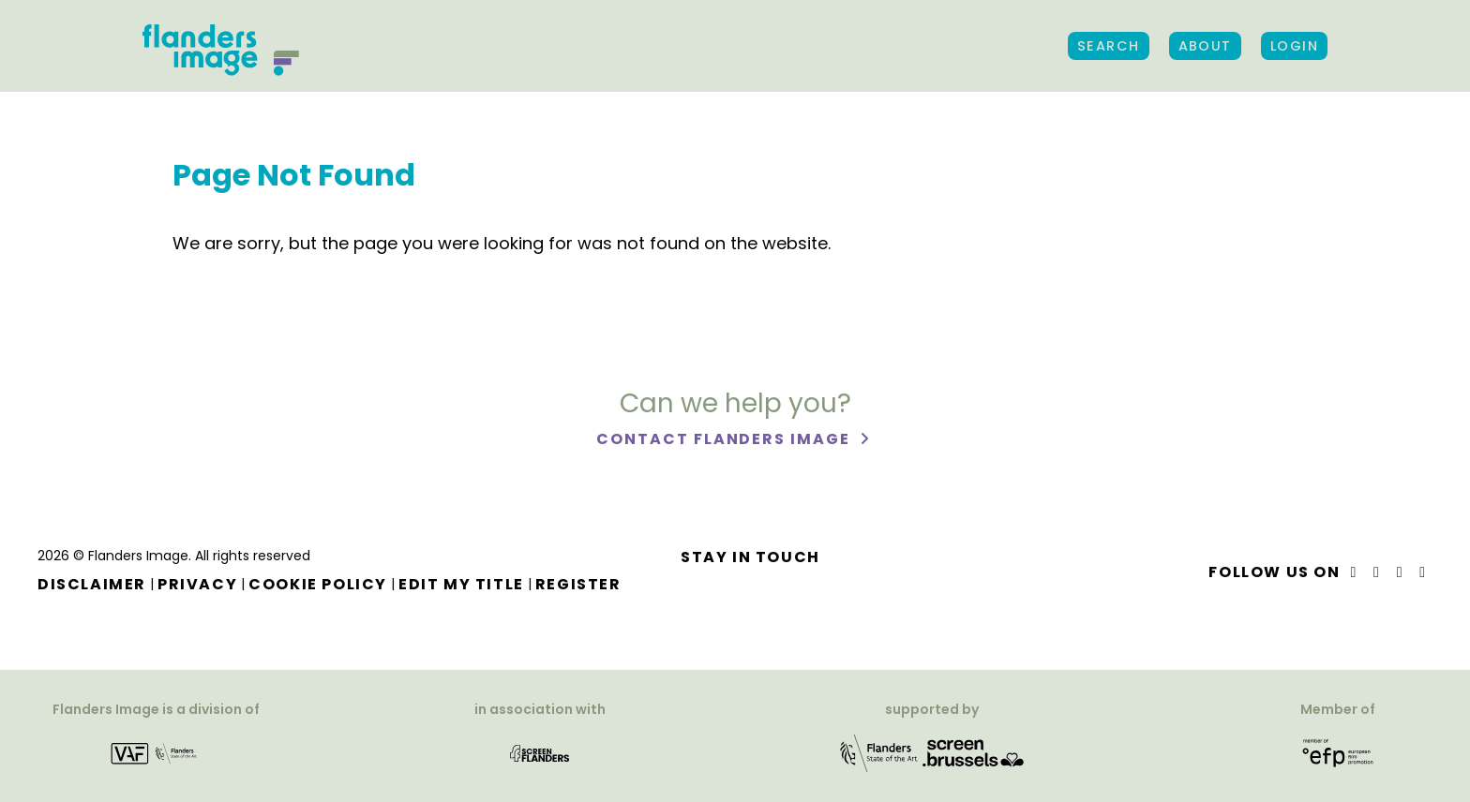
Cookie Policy (317, 584)
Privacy (197, 584)
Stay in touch (750, 557)
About (1205, 46)
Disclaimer (92, 584)
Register (578, 584)
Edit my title (461, 584)
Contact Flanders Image (725, 439)
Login (1294, 46)
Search (1108, 46)
